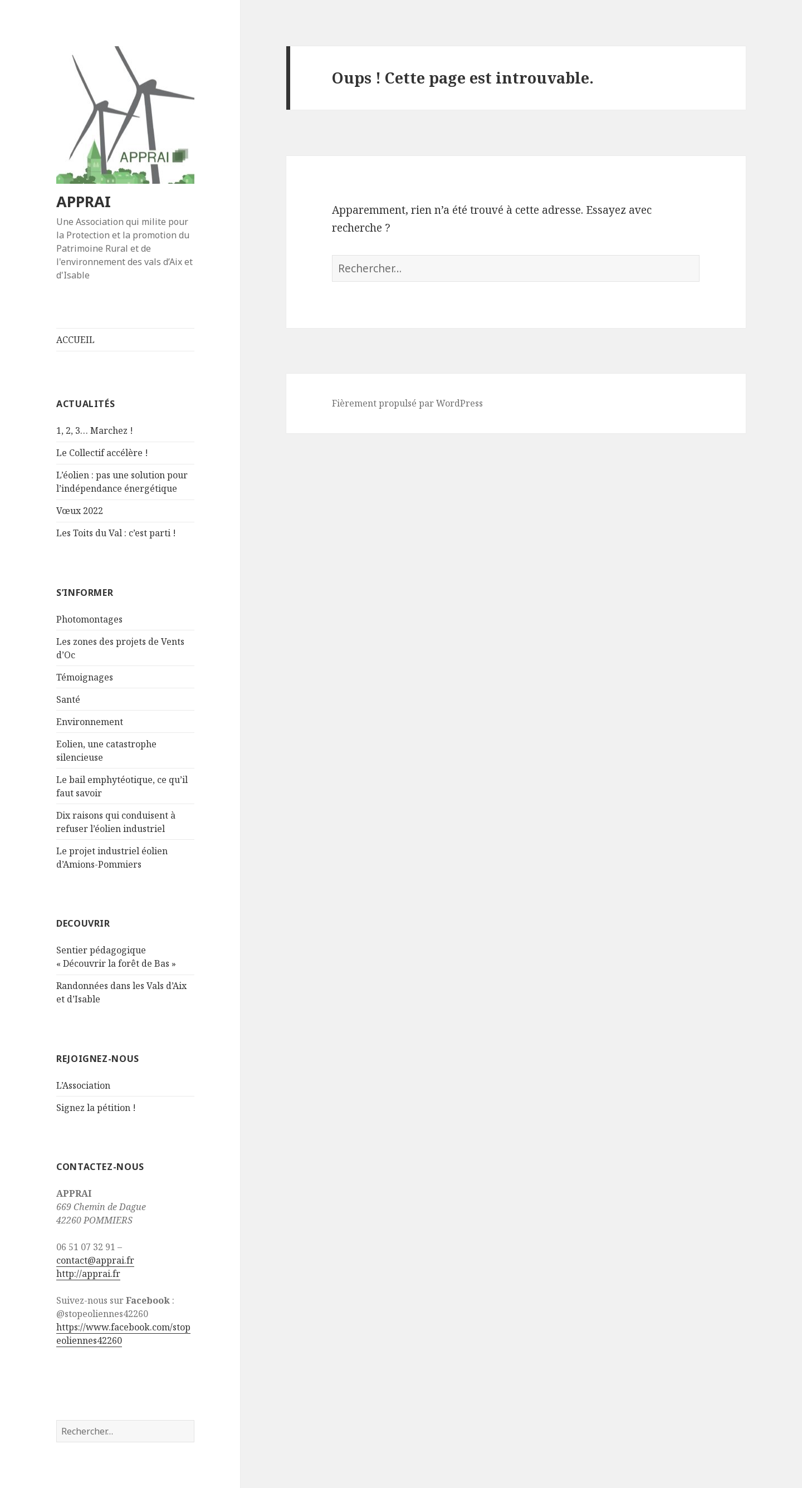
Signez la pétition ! (96, 1108)
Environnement (89, 722)
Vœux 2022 (79, 511)
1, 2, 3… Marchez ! (94, 430)
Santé (68, 699)
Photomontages (89, 619)
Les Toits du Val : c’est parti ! (116, 533)
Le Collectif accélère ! (102, 453)
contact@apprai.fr (95, 1260)
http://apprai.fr (88, 1273)
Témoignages (84, 677)
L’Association (83, 1085)
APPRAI (83, 201)
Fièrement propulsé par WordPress (407, 403)
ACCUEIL (75, 340)
